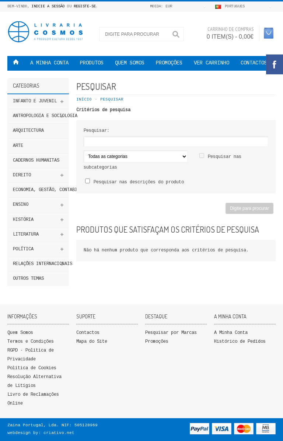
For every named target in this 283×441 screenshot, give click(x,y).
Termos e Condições (30, 341)
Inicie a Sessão (48, 6)
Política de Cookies (31, 368)
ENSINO (20, 205)
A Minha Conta (231, 333)
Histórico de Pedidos (240, 341)
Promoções (156, 341)
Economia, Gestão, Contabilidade (41, 190)
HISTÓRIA (23, 220)
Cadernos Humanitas (36, 160)
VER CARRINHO (211, 63)
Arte (18, 146)
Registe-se (85, 6)
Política (23, 249)
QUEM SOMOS (129, 63)
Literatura (26, 234)
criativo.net (58, 433)
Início (84, 99)
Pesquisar (111, 99)
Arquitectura (28, 131)
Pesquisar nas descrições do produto (139, 182)
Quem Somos (20, 333)
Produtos (92, 63)
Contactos (254, 63)
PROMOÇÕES (169, 63)
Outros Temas (28, 279)
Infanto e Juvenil (35, 101)
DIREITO (22, 175)
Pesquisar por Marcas (171, 333)
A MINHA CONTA (49, 63)
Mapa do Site (91, 341)
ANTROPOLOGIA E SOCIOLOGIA (41, 116)
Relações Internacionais (41, 264)
